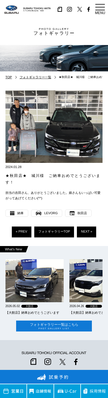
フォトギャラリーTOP (54, 231)
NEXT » (86, 231)
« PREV (21, 231)
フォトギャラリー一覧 (35, 77)
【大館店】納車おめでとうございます (32, 312)
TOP (8, 77)
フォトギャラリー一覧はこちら (54, 326)
